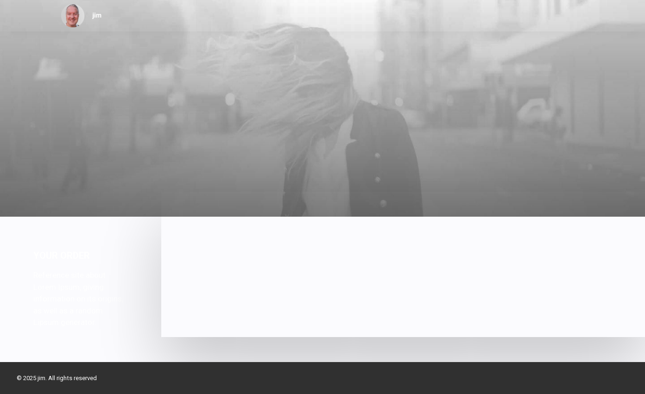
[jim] (81, 15)
